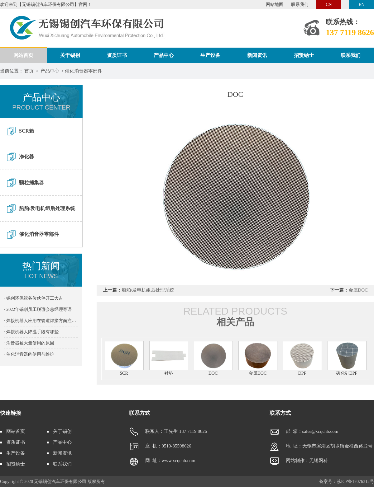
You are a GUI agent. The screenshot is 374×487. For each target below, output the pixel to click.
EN (362, 4)
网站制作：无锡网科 (299, 460)
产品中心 (164, 55)
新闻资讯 (257, 55)
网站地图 (274, 4)
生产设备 (210, 55)
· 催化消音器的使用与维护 (29, 354)
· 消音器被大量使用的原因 (29, 343)
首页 (29, 70)
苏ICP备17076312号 (355, 481)
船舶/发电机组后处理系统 (47, 208)
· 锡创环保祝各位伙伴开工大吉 (33, 298)
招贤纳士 (304, 55)
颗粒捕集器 (31, 182)
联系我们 (300, 4)
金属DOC (358, 290)
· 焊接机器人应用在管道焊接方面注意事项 (41, 320)
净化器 (26, 156)
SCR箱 (26, 130)
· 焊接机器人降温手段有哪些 (31, 332)
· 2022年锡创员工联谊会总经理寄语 (38, 309)
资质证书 (117, 55)
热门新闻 (41, 270)
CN (329, 4)
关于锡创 (70, 55)
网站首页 (23, 55)
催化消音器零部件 (83, 70)
